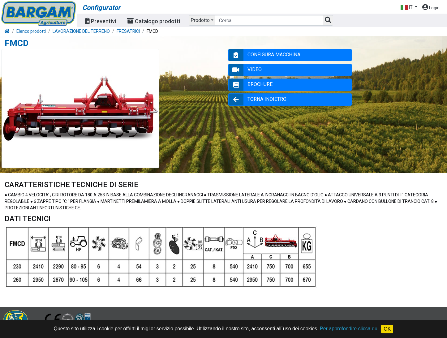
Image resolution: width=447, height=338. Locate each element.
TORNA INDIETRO (266, 99)
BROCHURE (260, 84)
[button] (409, 7)
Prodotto (200, 20)
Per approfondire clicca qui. (350, 328)
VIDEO (254, 69)
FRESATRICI (128, 31)
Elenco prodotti (31, 31)
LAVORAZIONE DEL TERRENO (81, 31)
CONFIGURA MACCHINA (273, 55)
